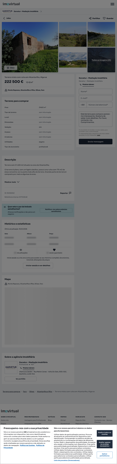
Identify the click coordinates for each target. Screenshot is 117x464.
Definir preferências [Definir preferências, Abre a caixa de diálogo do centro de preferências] (104, 455)
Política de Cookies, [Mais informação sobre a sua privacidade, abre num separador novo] (28, 445)
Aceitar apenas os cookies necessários (104, 444)
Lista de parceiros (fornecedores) (67, 460)
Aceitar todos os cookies (104, 433)
